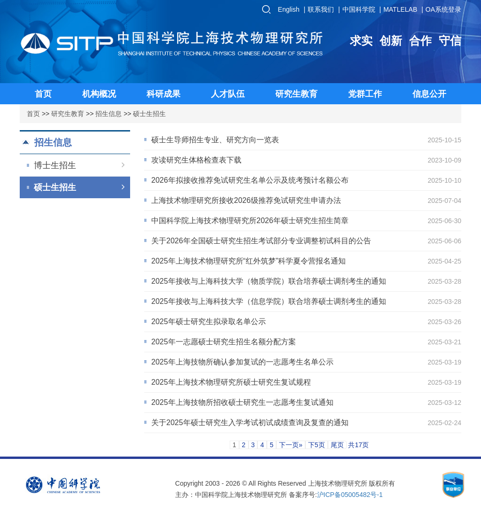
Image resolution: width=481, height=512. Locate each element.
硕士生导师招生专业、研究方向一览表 (215, 140)
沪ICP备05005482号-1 (350, 494)
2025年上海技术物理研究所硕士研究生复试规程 (231, 382)
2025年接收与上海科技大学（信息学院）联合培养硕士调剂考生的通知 (268, 301)
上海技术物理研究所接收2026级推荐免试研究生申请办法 (246, 200)
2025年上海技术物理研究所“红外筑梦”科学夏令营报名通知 (248, 261)
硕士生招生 (149, 113)
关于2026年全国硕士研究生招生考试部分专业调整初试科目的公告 (261, 241)
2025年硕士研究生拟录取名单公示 (208, 322)
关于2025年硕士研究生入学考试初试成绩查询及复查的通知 (250, 423)
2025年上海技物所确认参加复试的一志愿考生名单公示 (242, 362)
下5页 (316, 445)
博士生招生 (79, 165)
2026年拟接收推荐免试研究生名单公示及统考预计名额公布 (250, 180)
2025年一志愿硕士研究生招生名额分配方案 (223, 342)
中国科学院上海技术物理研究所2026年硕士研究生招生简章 (250, 221)
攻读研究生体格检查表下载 (196, 160)
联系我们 (321, 9)
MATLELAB (400, 9)
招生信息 (108, 113)
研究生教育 (67, 113)
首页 (33, 113)
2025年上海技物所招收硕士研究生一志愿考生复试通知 (242, 402)
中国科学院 (358, 9)
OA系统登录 (443, 9)
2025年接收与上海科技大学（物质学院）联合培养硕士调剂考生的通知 (268, 281)
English (289, 9)
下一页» (291, 445)
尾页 (337, 445)
